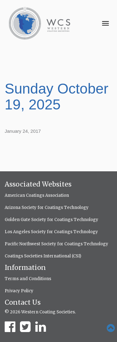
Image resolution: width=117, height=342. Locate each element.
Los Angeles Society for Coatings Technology (51, 231)
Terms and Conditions (28, 278)
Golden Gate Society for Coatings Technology (51, 219)
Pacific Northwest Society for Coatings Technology (56, 244)
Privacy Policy (19, 290)
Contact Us (23, 302)
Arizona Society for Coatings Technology (47, 207)
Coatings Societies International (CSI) (43, 256)
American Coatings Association (37, 195)
